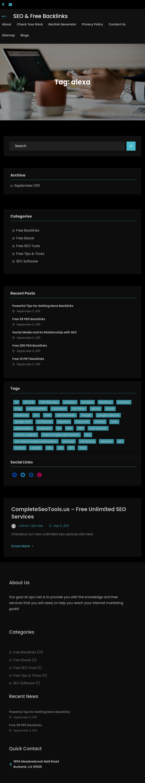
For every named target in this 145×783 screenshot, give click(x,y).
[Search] (131, 148)
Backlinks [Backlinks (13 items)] (105, 433)
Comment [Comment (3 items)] (59, 440)
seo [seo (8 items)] (88, 466)
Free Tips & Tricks (30, 279)
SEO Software (27, 287)
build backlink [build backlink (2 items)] (37, 440)
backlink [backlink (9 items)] (87, 433)
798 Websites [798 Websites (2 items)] (49, 433)
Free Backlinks (27, 256)
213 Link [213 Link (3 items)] (29, 433)
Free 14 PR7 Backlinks (28, 395)
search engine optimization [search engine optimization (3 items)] (61, 466)
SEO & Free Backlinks (40, 16)
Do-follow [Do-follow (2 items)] (78, 440)
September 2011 (27, 196)
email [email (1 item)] (110, 440)
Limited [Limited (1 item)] (100, 453)
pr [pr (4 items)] (58, 459)
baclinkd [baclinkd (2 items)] (124, 433)
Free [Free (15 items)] (47, 446)
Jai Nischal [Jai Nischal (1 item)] (44, 453)
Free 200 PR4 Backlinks (29, 382)
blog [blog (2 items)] (18, 440)
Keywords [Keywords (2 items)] (82, 453)
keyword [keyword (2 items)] (63, 453)
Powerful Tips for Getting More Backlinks (42, 342)
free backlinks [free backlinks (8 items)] (66, 446)
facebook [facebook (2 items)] (21, 446)
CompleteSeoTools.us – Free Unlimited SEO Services (68, 536)
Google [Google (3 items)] (86, 446)
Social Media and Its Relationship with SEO (44, 369)
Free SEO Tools (28, 271)
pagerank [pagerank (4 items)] (44, 459)
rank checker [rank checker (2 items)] (97, 459)
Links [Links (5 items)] (114, 453)
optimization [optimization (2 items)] (23, 459)
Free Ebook (25, 264)
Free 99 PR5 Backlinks (28, 355)
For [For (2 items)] (36, 446)
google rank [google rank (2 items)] (23, 453)
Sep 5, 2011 (61, 549)
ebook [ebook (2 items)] (96, 440)
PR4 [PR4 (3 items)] (69, 459)
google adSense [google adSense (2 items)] (108, 446)
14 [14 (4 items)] (16, 433)
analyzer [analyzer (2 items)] (70, 433)
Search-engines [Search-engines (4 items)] (25, 466)
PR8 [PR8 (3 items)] (80, 459)
